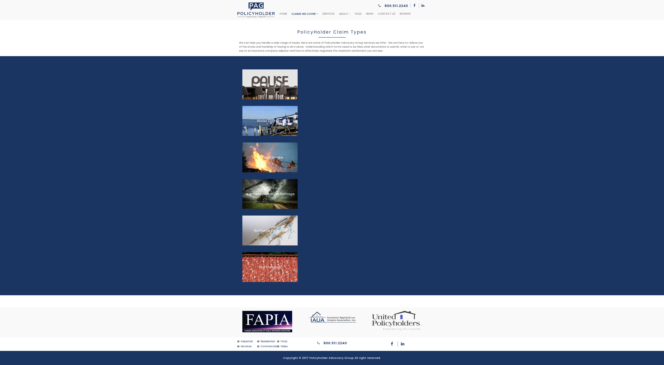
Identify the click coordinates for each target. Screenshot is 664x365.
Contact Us (386, 14)
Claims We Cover (304, 14)
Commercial (269, 346)
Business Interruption (270, 84)
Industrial (247, 341)
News (370, 14)
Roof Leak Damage (270, 230)
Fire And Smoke (270, 157)
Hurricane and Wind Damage (270, 194)
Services (328, 14)
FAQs (358, 14)
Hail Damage (270, 267)
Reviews (405, 14)
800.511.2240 (393, 5)
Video (284, 346)
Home (283, 14)
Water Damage (270, 121)
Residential (268, 341)
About (344, 14)
